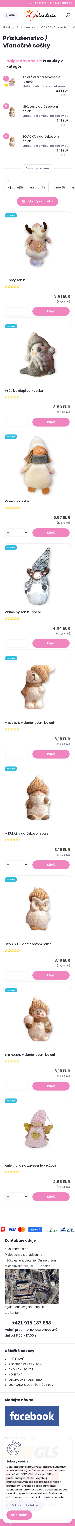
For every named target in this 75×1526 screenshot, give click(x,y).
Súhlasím (19, 1515)
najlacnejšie (14, 187)
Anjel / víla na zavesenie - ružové (30, 1166)
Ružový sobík (15, 280)
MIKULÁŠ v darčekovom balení (28, 834)
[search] (68, 15)
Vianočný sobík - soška (23, 612)
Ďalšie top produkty (38, 168)
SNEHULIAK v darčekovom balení (30, 1055)
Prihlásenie (40, 2)
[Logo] (41, 15)
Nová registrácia (62, 2)
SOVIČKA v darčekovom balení (29, 944)
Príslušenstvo (26, 27)
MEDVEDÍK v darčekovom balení (29, 723)
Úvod (6, 27)
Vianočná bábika (18, 501)
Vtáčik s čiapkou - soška (24, 391)
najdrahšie (37, 187)
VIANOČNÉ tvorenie (53, 27)
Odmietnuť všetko (24, 1505)
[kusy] (17, 311)
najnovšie (58, 187)
